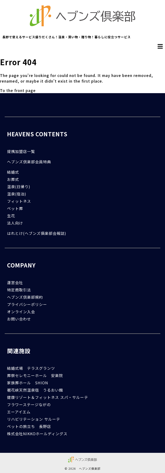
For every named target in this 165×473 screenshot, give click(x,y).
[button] (160, 46)
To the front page (18, 90)
